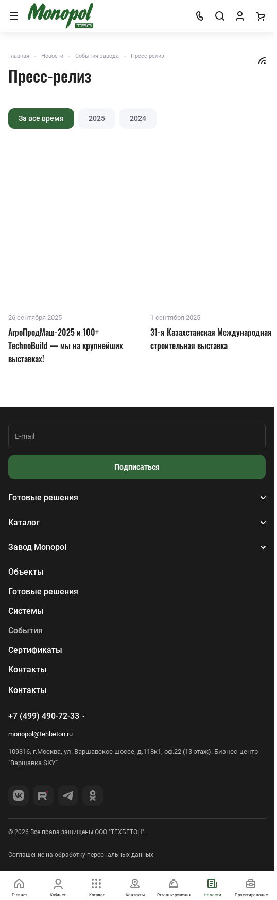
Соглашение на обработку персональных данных (80, 854)
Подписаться (137, 467)
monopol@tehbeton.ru (40, 734)
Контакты (27, 669)
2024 (138, 118)
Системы (26, 611)
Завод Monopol (37, 547)
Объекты (26, 572)
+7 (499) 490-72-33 (43, 716)
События (25, 630)
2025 (97, 118)
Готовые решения (43, 498)
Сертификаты (35, 650)
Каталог (24, 522)
